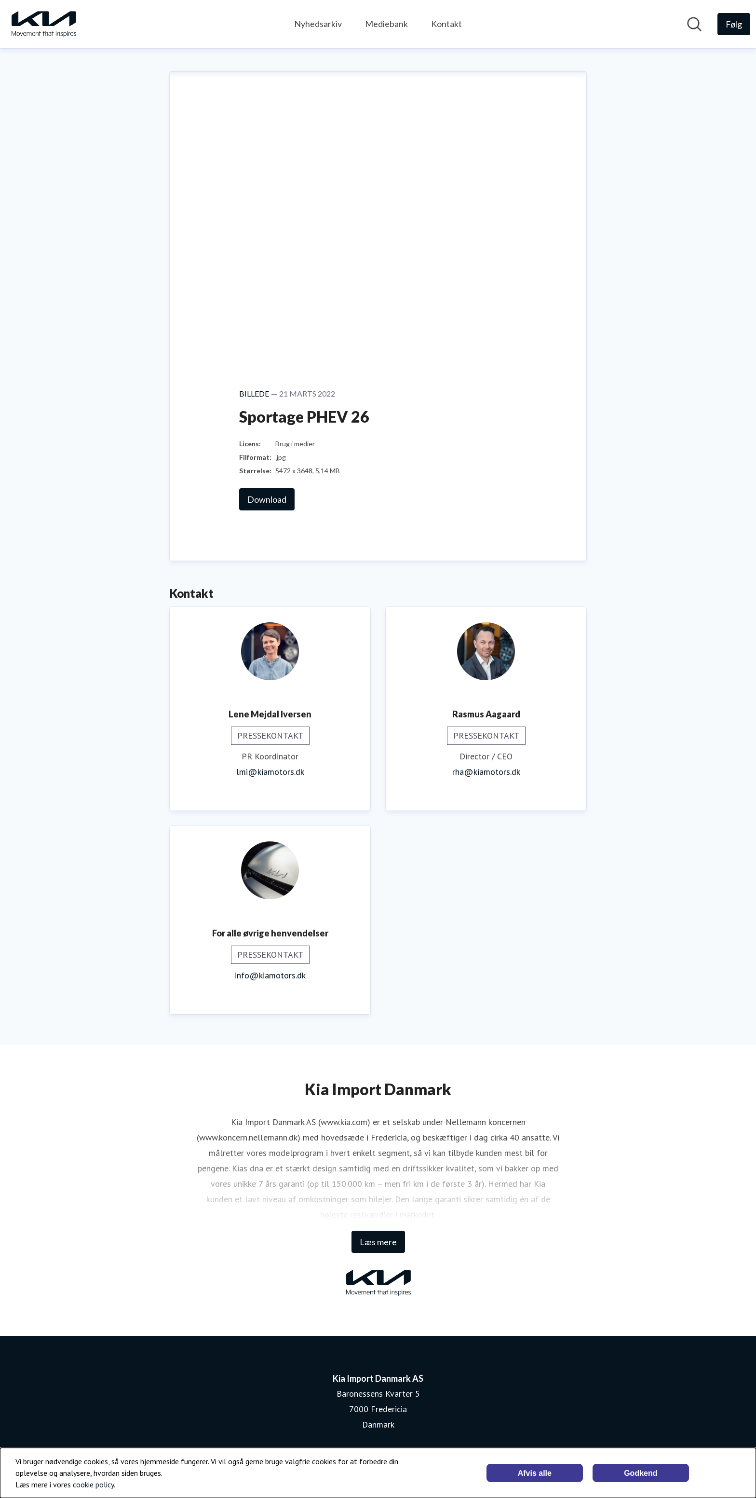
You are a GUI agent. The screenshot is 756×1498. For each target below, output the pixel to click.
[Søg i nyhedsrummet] (694, 24)
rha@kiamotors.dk (486, 771)
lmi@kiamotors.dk (270, 771)
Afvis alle (535, 1473)
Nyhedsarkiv (318, 23)
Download (266, 499)
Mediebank (386, 23)
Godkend (640, 1473)
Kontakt (446, 23)
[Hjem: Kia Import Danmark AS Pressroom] (43, 24)
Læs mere (378, 1242)
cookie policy (93, 1484)
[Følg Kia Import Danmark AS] (733, 24)
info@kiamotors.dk (270, 975)
